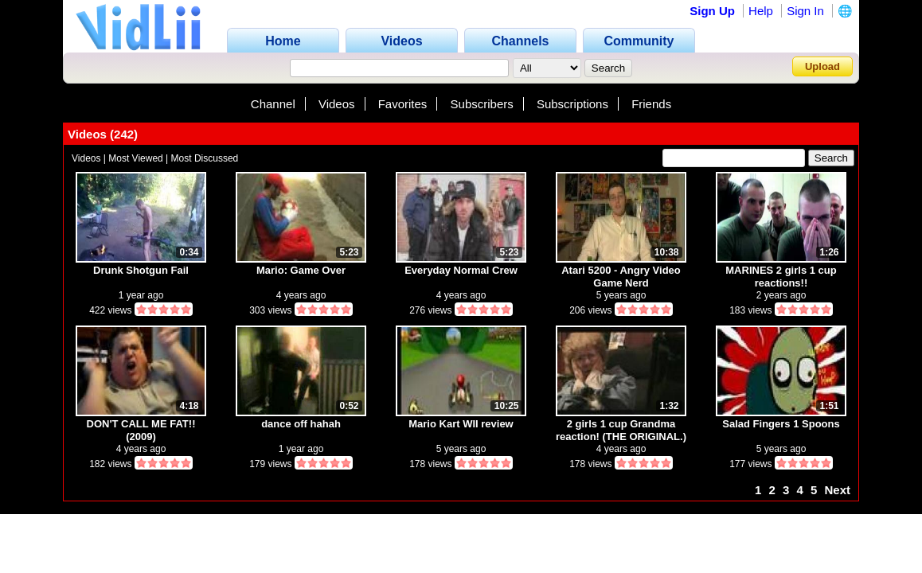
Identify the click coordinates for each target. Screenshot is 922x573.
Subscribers (482, 104)
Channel (273, 104)
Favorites (403, 104)
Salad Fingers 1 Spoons (780, 424)
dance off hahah (301, 424)
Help (760, 11)
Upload (822, 66)
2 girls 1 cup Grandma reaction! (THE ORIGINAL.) (621, 430)
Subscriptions (572, 104)
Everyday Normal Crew (461, 270)
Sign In (805, 11)
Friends (651, 104)
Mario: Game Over (301, 270)
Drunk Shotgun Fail (141, 270)
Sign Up (712, 11)
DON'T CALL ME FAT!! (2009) (141, 430)
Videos (336, 104)
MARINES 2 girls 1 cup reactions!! (780, 276)
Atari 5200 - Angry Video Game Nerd (621, 276)
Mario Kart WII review (460, 424)
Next (837, 490)
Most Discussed (205, 158)
